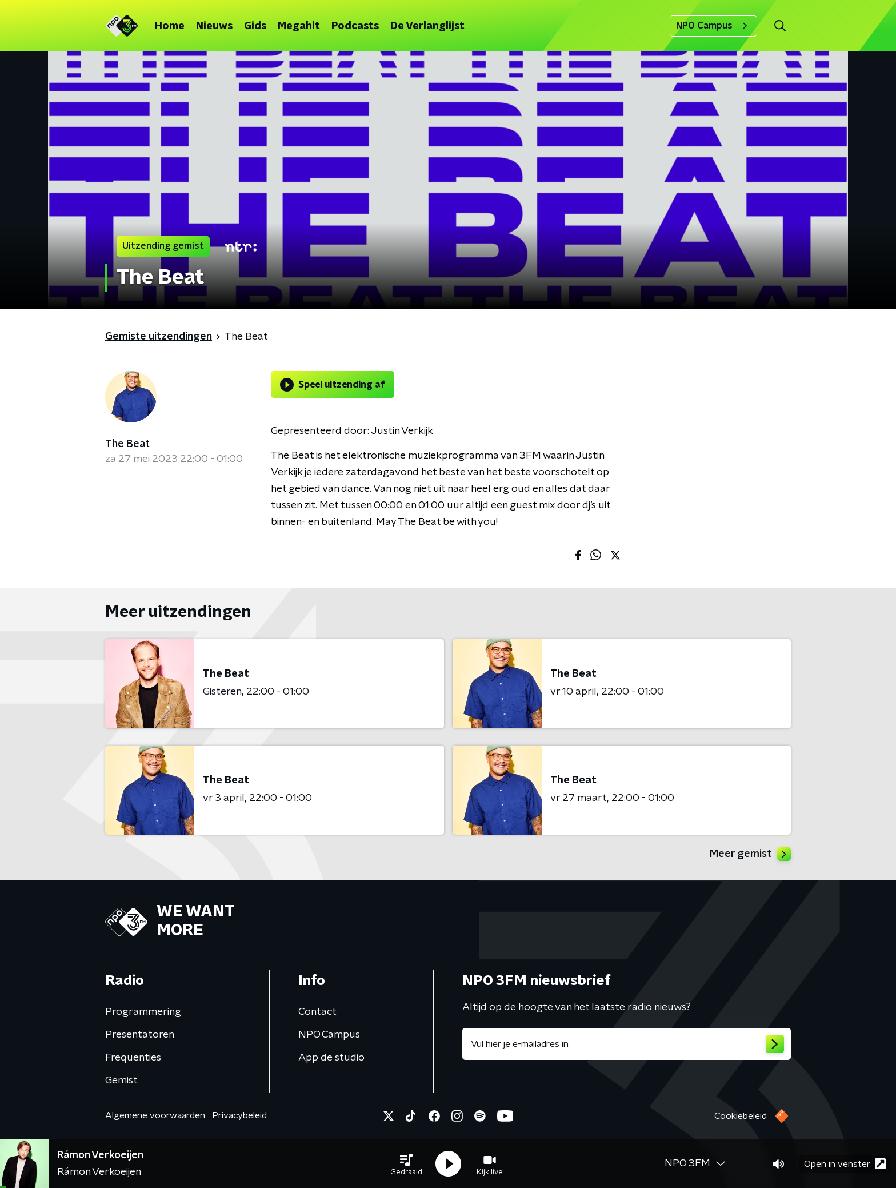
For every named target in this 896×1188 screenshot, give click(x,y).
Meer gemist (750, 854)
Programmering (143, 1012)
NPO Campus (713, 25)
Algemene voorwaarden (155, 1115)
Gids (255, 26)
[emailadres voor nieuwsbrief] (626, 1044)
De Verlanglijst (427, 26)
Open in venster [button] (845, 1163)
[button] (406, 1164)
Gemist (121, 1080)
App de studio (331, 1058)
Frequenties (133, 1058)
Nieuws (214, 26)
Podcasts (355, 26)
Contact (317, 1012)
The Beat (127, 444)
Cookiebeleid (740, 1116)
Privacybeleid (239, 1115)
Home (170, 26)
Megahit (299, 26)
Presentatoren (139, 1035)
